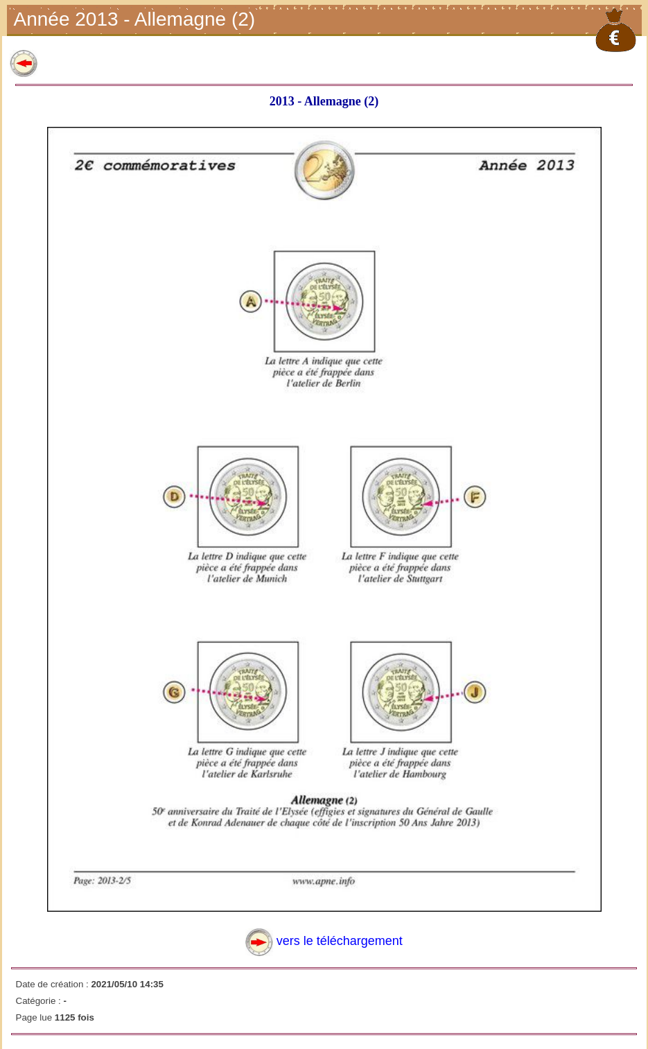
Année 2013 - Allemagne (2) (136, 20)
